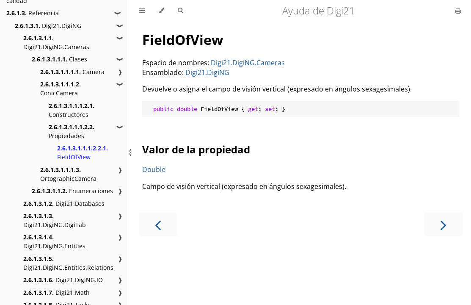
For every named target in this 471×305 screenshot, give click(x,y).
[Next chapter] (443, 224)
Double (153, 169)
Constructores (71, 110)
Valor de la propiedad (196, 149)
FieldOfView (82, 152)
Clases (59, 59)
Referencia (32, 13)
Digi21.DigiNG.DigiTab (54, 220)
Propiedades (71, 131)
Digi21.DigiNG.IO (63, 280)
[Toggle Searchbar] (180, 10)
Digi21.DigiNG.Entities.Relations (68, 263)
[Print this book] (458, 10)
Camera (72, 72)
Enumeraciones (72, 191)
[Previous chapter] (158, 224)
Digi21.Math (56, 292)
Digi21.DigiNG (48, 26)
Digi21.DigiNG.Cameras (56, 42)
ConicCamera (60, 88)
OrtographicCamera (68, 174)
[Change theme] (161, 10)
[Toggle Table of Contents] (142, 10)
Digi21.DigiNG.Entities (54, 241)
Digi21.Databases (64, 204)
